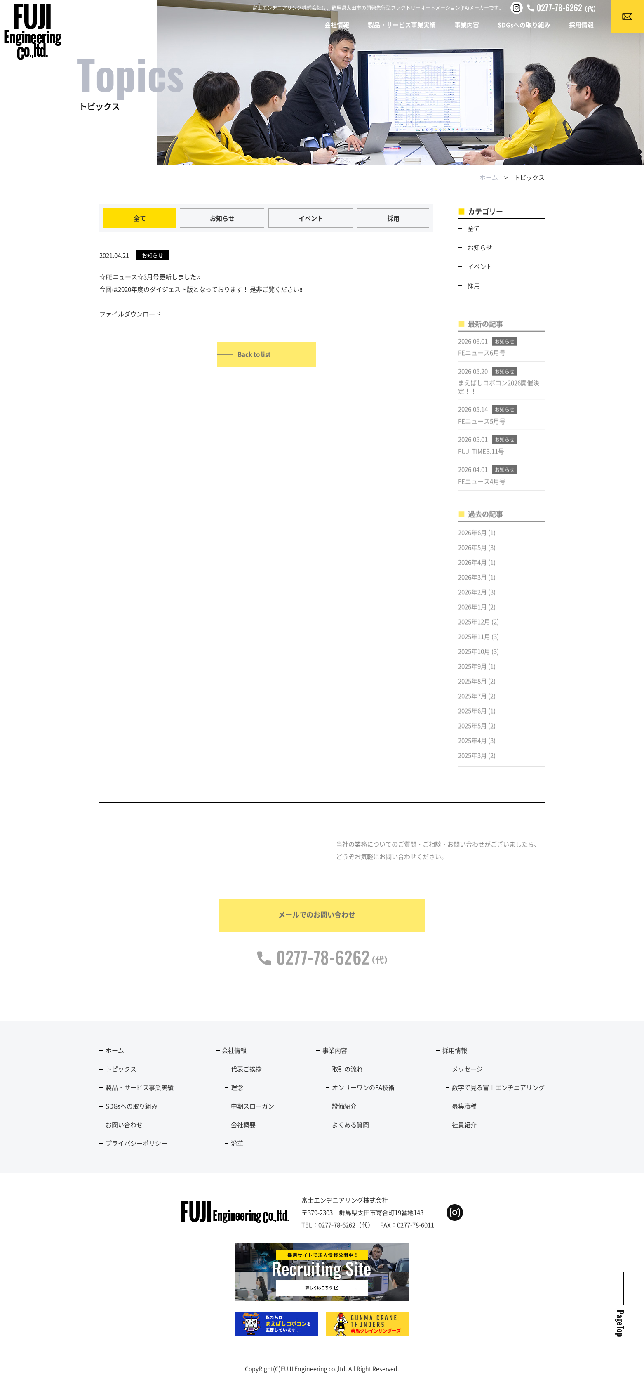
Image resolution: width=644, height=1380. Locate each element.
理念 (237, 1087)
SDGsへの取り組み (524, 24)
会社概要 (243, 1124)
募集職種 (464, 1106)
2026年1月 (472, 611)
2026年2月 (472, 596)
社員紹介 (464, 1124)
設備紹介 (344, 1106)
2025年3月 (472, 759)
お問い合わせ (124, 1124)
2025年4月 (472, 745)
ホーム (488, 177)
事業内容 (466, 24)
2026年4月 (472, 566)
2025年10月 (474, 655)
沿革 (237, 1143)
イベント (310, 218)
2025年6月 (472, 715)
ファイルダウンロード (130, 313)
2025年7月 (472, 700)
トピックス (121, 1068)
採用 (393, 218)
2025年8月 (472, 685)
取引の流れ (347, 1068)
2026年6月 (472, 537)
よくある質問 (350, 1124)
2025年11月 (474, 641)
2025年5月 (472, 730)
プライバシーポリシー (136, 1143)
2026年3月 (472, 581)
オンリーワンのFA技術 (363, 1087)
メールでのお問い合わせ (316, 919)
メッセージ (467, 1068)
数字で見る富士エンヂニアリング (498, 1087)
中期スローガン (252, 1106)
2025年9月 (472, 670)
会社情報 (336, 24)
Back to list (253, 359)
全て (140, 218)
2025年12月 (474, 626)
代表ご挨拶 (246, 1068)
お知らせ (222, 218)
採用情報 (581, 24)
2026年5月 (472, 551)
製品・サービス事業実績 (402, 24)
